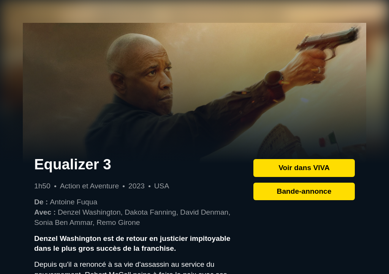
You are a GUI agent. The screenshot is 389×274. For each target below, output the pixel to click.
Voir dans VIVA (304, 168)
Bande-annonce (304, 191)
